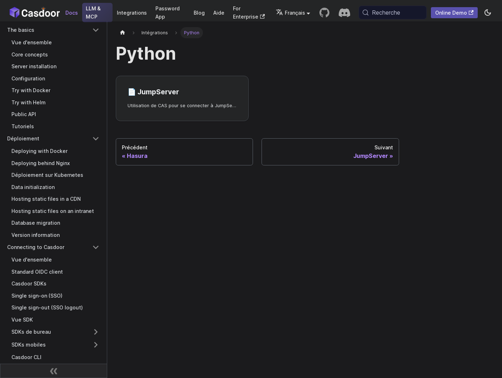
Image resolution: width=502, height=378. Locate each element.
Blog (199, 13)
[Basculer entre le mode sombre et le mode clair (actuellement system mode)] (487, 12)
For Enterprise (249, 12)
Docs (71, 13)
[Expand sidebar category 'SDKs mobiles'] (96, 344)
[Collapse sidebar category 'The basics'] (96, 30)
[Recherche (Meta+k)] (393, 12)
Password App (167, 12)
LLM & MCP (93, 12)
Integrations (132, 13)
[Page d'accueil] (122, 32)
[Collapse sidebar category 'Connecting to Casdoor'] (96, 247)
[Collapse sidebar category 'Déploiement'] (96, 138)
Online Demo (454, 13)
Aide (218, 13)
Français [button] (290, 13)
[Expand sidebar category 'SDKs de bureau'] (96, 332)
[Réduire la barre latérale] (53, 371)
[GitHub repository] (324, 12)
